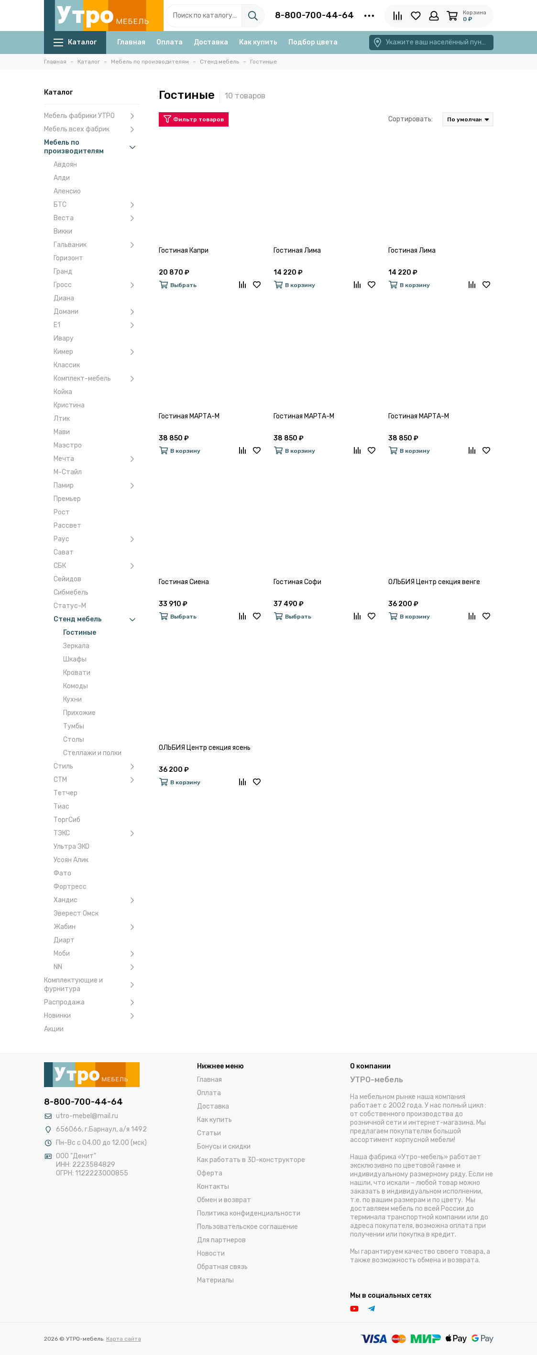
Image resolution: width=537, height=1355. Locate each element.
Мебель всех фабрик (92, 129)
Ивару (64, 338)
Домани (97, 312)
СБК (97, 566)
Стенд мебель (97, 619)
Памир (97, 485)
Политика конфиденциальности (248, 1213)
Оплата (169, 42)
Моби (97, 954)
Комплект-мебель (97, 378)
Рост (62, 512)
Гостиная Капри (183, 250)
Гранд (63, 271)
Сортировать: (410, 119)
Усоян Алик (71, 860)
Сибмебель (71, 592)
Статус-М (70, 606)
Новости (211, 1253)
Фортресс (70, 887)
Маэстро (68, 445)
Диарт (64, 940)
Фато (62, 873)
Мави (62, 432)
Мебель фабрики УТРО (92, 116)
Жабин (97, 927)
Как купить (258, 42)
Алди (62, 178)
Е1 (97, 325)
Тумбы (73, 726)
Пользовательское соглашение (247, 1227)
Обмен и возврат (224, 1200)
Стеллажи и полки (92, 753)
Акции (54, 1029)
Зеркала (76, 646)
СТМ (97, 780)
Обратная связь (222, 1267)
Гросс (97, 285)
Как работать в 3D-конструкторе (251, 1160)
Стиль (97, 766)
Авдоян (65, 164)
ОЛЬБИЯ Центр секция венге (434, 582)
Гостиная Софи (297, 582)
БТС (97, 205)
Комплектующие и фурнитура (92, 984)
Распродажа (92, 1002)
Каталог (75, 42)
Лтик (62, 419)
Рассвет (67, 526)
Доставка (211, 42)
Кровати (76, 673)
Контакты (213, 1187)
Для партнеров (221, 1240)
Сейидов (67, 579)
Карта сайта (123, 1338)
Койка (63, 392)
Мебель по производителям (92, 147)
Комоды (75, 686)
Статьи (209, 1133)
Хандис (97, 900)
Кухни (72, 699)
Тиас (61, 806)
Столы (73, 740)
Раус (97, 539)
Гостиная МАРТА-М (189, 416)
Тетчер (65, 793)
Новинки (92, 1016)
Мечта (97, 459)
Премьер (67, 499)
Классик (67, 365)
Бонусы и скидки (224, 1146)
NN (97, 967)
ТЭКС (97, 833)
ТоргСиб (67, 820)
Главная (131, 42)
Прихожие (79, 713)
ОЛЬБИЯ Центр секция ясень (205, 748)
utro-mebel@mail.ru (87, 1116)
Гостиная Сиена (184, 582)
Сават (64, 552)
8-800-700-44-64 (314, 15)
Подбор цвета (313, 42)
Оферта (209, 1173)
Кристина (69, 405)
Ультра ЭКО (71, 847)
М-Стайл (68, 472)
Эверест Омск (76, 913)
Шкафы (75, 659)
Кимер (97, 352)
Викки (63, 231)
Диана (64, 298)
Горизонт (68, 258)
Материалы (215, 1280)
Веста (97, 218)
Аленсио (67, 191)
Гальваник (97, 245)
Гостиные (79, 633)
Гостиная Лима (297, 250)
